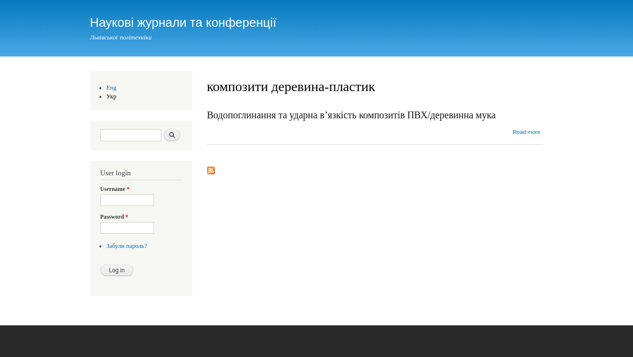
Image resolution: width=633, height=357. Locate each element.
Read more (526, 132)
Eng (111, 87)
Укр (111, 96)
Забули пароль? (126, 246)
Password (114, 216)
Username (115, 189)
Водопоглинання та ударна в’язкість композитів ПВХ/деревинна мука (351, 115)
